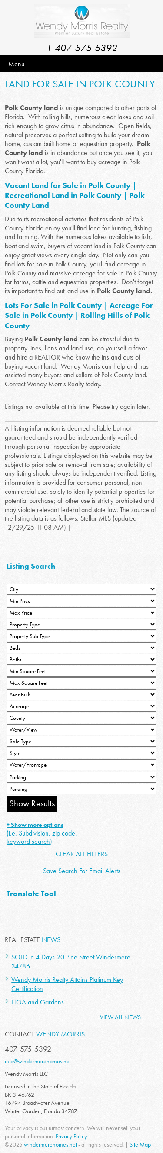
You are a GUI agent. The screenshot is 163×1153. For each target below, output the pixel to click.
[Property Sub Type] (81, 636)
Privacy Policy (71, 1136)
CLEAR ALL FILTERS (82, 853)
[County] (81, 718)
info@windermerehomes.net (38, 1061)
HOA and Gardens (37, 1002)
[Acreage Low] (81, 706)
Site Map (140, 1144)
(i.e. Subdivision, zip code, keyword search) (42, 833)
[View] (81, 729)
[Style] (81, 753)
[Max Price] (81, 612)
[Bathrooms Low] (81, 659)
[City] (81, 589)
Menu (16, 63)
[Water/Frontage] (81, 764)
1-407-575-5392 (81, 48)
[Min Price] (81, 601)
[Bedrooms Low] (81, 647)
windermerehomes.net (51, 1144)
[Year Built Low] (81, 694)
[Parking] (81, 777)
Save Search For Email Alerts (81, 870)
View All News (120, 1017)
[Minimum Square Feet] (81, 671)
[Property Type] (81, 624)
